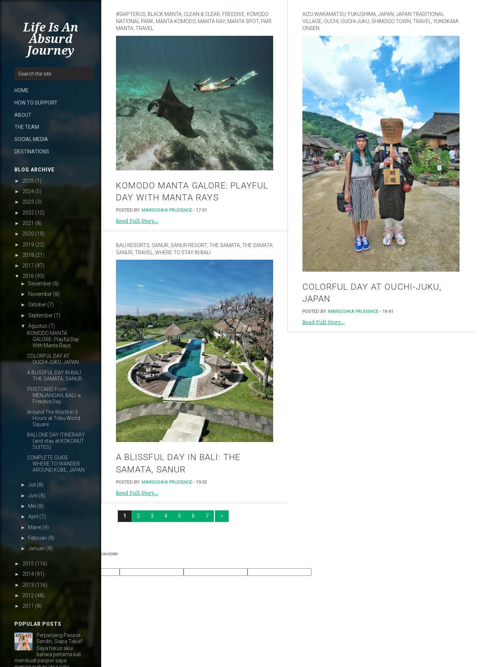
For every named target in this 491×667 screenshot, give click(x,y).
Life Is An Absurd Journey (50, 39)
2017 (28, 265)
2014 (28, 574)
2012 (28, 595)
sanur (160, 245)
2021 (28, 223)
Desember (39, 283)
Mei (32, 506)
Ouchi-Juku (355, 21)
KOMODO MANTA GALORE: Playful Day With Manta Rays (53, 339)
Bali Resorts (133, 245)
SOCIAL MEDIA (31, 139)
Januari (36, 548)
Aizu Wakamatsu (324, 14)
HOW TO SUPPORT (35, 103)
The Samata (224, 245)
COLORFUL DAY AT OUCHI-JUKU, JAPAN (53, 359)
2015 (28, 563)
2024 (28, 191)
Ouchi (331, 21)
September (40, 315)
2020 (28, 234)
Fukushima (362, 14)
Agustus (37, 326)
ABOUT (22, 115)
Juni (33, 495)
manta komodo (175, 21)
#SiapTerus (131, 14)
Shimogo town (391, 21)
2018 (28, 255)
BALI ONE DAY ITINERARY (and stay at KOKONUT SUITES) (56, 441)
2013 (28, 585)
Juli (32, 485)
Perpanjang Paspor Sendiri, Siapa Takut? (59, 638)
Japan (386, 14)
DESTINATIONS (31, 151)
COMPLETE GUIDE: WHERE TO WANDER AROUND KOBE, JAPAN (56, 464)
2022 (28, 213)
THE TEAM (26, 127)
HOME (21, 90)
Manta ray (211, 21)
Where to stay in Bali (183, 252)
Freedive (233, 14)
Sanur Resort (189, 245)
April (33, 516)
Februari (37, 538)
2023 (28, 202)
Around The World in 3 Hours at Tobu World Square (53, 418)
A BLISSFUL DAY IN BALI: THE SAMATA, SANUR (54, 376)
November (40, 294)
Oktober (37, 304)
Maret (34, 527)
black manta (165, 14)
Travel (144, 28)
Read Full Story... (137, 221)
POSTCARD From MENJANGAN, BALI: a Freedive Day (54, 395)
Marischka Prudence (167, 210)
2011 (28, 606)
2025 (28, 181)
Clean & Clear (202, 14)
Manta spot (243, 21)
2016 (28, 276)
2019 (28, 244)
